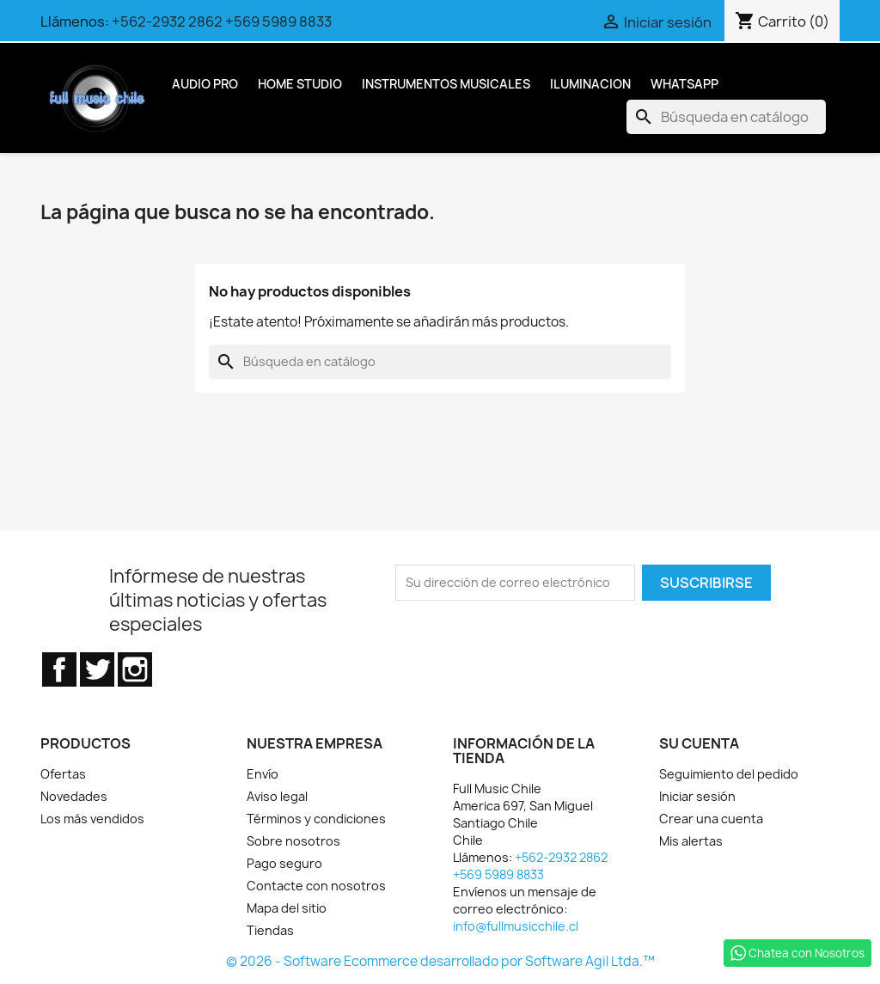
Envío (262, 774)
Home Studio (300, 84)
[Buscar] (726, 117)
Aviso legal (277, 796)
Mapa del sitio (287, 908)
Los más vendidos (92, 818)
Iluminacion (590, 84)
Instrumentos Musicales (446, 84)
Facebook (59, 669)
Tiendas (270, 930)
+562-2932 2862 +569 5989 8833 (222, 21)
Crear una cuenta (711, 818)
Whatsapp (684, 84)
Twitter (97, 669)
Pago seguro (284, 863)
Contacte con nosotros (316, 885)
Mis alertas (691, 841)
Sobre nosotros (293, 841)
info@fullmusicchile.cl (515, 926)
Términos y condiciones (316, 818)
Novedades (73, 796)
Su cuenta (699, 743)
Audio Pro (205, 84)
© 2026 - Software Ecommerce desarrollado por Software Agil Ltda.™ (440, 961)
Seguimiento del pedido (728, 774)
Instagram (135, 669)
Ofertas (63, 774)
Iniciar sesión (697, 796)
